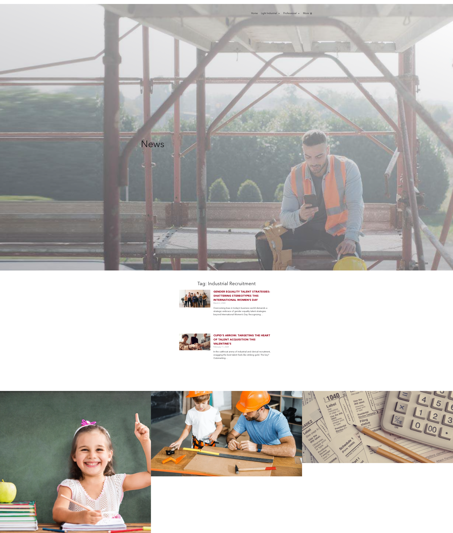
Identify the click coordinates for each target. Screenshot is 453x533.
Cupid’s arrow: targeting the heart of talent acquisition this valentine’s (241, 339)
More (306, 13)
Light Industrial (270, 13)
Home (254, 13)
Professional (291, 13)
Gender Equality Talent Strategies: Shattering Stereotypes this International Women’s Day (241, 295)
